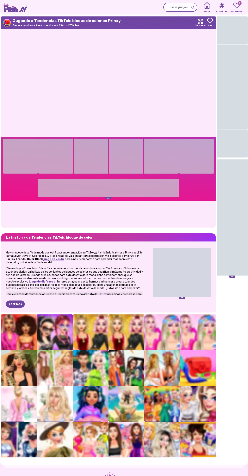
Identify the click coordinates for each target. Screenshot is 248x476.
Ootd (64, 25)
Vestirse (43, 25)
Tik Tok (74, 25)
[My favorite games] (237, 7)
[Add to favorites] (210, 22)
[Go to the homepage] (13, 7)
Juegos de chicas (24, 25)
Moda (55, 25)
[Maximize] (200, 22)
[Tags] (222, 7)
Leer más (15, 304)
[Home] (207, 7)
